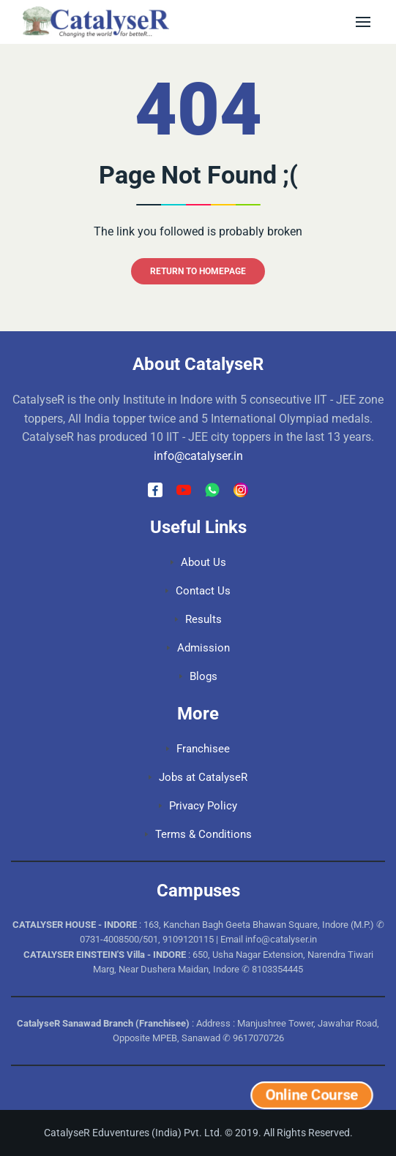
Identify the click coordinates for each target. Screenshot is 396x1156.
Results (198, 619)
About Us (198, 562)
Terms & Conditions (198, 834)
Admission (198, 647)
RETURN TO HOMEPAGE (198, 271)
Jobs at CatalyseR (198, 777)
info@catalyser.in (198, 456)
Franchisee (198, 748)
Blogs (198, 676)
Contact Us (198, 590)
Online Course (312, 1095)
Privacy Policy (198, 805)
